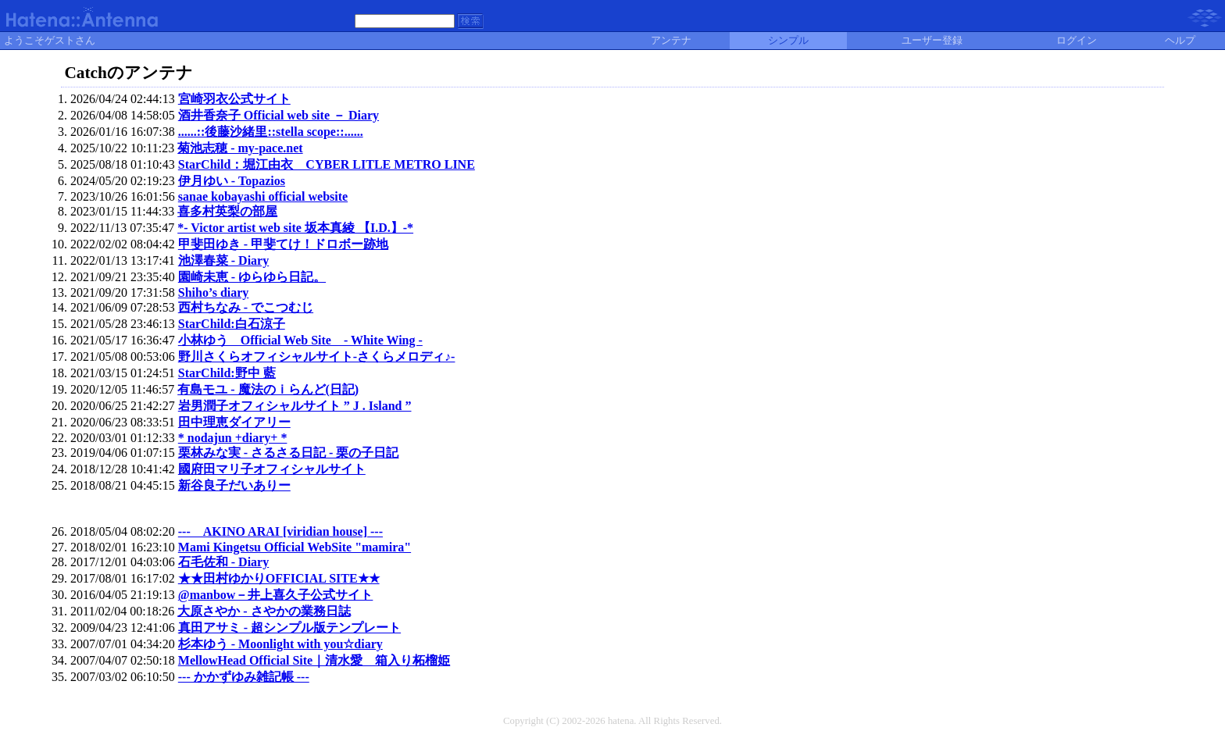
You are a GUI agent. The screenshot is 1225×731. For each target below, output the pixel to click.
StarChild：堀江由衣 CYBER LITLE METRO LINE (326, 164)
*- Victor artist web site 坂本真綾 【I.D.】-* (295, 227)
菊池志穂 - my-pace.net (239, 148)
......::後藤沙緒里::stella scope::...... (270, 131)
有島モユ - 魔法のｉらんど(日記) (268, 389)
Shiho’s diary (213, 292)
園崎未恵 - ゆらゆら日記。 (252, 276)
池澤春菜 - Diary (223, 260)
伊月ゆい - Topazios (231, 180)
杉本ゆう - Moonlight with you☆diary (280, 644)
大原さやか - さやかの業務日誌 (263, 611)
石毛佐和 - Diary (223, 562)
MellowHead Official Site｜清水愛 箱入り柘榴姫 (314, 660)
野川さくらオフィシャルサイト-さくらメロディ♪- (316, 356)
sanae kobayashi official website (263, 196)
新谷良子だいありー (234, 485)
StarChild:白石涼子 (231, 323)
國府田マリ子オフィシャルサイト (272, 469)
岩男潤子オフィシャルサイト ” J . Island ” (295, 405)
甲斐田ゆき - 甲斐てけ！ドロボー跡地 (283, 244)
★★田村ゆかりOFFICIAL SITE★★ (279, 578)
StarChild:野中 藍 (227, 373)
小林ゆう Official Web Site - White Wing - (300, 340)
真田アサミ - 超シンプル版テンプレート (289, 627)
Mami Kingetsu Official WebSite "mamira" (294, 547)
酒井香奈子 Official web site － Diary (278, 115)
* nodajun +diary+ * (233, 437)
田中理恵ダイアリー (234, 422)
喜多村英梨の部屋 (227, 211)
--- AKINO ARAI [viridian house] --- (280, 531)
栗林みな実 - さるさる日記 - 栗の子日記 (288, 452)
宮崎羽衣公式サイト (234, 98)
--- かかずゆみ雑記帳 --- (243, 676)
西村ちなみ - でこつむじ (245, 307)
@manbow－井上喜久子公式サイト (275, 594)
